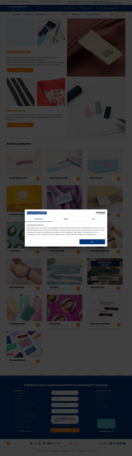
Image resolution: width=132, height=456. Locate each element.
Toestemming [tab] (38, 219)
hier (87, 232)
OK (92, 242)
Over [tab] (93, 219)
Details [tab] (66, 219)
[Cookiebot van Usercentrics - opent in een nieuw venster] (97, 213)
